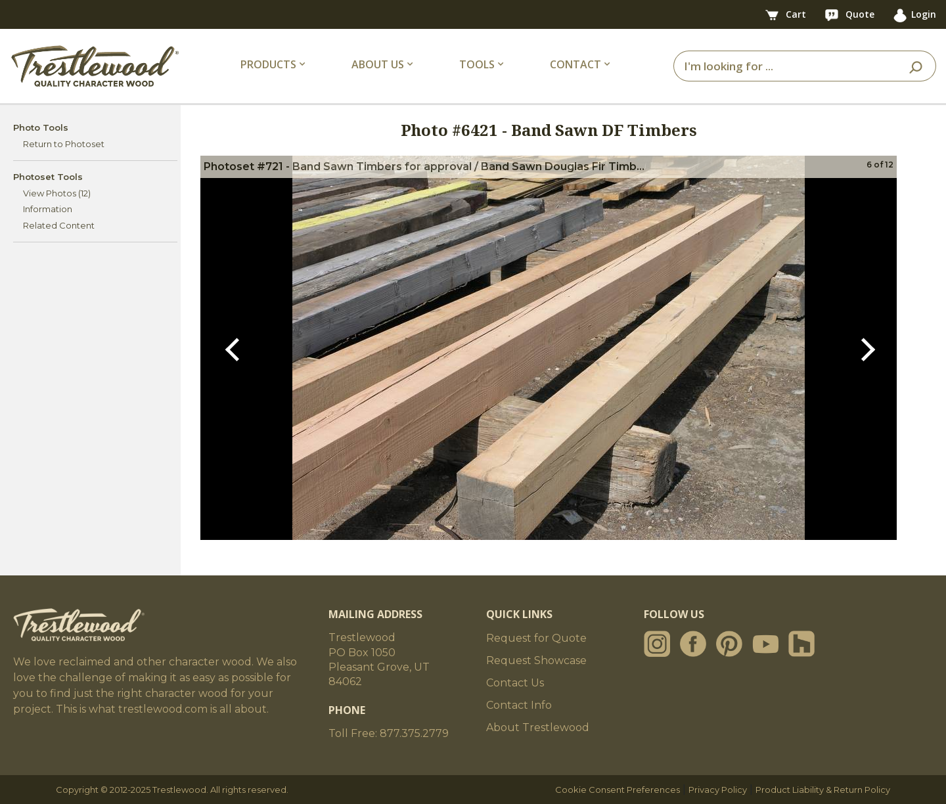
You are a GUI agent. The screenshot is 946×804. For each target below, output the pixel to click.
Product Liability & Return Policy (822, 789)
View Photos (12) (57, 193)
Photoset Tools (48, 176)
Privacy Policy (717, 789)
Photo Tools (40, 127)
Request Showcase (536, 660)
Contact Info (519, 705)
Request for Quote (536, 638)
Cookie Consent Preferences (617, 789)
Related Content (59, 225)
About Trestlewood (537, 727)
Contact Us (515, 683)
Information (47, 209)
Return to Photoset (63, 144)
